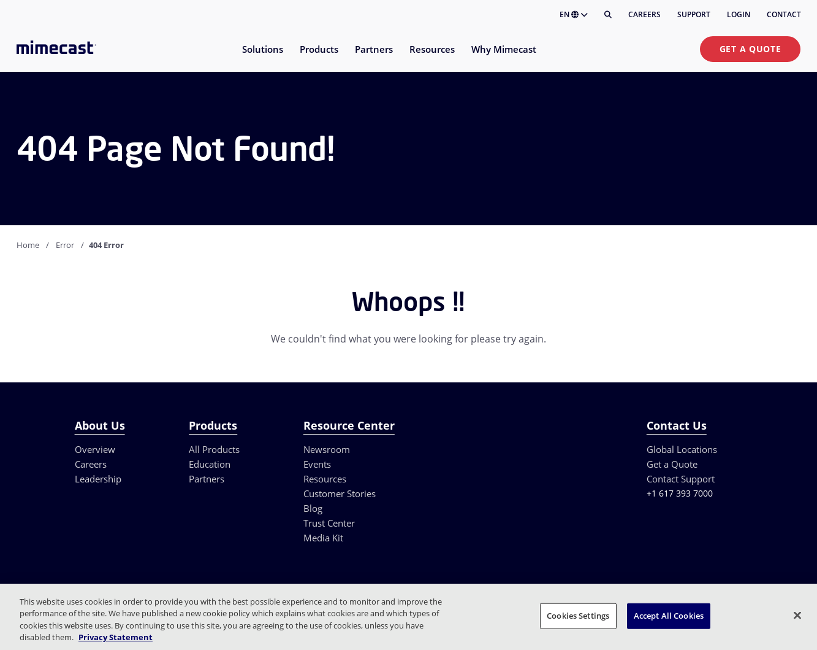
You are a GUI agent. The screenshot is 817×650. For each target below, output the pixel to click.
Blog (312, 508)
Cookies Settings (578, 615)
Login (738, 14)
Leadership (98, 479)
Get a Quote (750, 49)
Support (693, 14)
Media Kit (323, 538)
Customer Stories (339, 493)
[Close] (797, 615)
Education (209, 464)
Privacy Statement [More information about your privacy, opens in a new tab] (115, 637)
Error (65, 244)
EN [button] (574, 14)
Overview (95, 449)
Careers (644, 14)
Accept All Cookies (669, 615)
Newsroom (326, 449)
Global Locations (682, 449)
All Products (214, 449)
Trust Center (329, 523)
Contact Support (681, 479)
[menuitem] (262, 57)
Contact (784, 14)
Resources (324, 479)
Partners (206, 479)
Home (28, 244)
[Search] (608, 14)
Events (317, 464)
